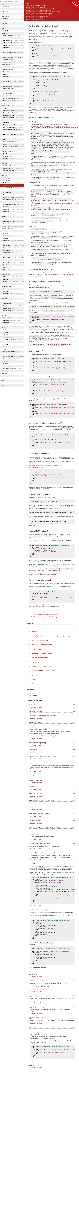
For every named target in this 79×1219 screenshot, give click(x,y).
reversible (34, 666)
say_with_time (39, 670)
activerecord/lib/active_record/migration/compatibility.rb (38, 10)
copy (62, 636)
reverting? (46, 666)
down (47, 640)
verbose (34, 679)
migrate (44, 653)
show (35, 707)
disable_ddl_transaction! (38, 640)
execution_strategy (46, 644)
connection (46, 636)
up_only (37, 675)
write (33, 683)
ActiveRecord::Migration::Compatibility (46, 614)
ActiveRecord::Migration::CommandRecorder (47, 619)
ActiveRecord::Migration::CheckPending (46, 617)
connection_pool (55, 636)
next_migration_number (41, 657)
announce (34, 631)
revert (40, 666)
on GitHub (39, 707)
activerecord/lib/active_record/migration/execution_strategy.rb (40, 14)
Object (45, 5)
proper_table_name (37, 662)
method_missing (36, 653)
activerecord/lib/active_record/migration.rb (35, 7)
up (32, 675)
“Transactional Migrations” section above (55, 736)
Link (74, 704)
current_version (69, 636)
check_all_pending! (37, 636)
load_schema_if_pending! (39, 649)
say (32, 670)
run (51, 666)
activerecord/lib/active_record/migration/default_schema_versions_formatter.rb (43, 11)
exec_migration (36, 644)
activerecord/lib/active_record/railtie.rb (34, 17)
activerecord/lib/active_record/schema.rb (35, 19)
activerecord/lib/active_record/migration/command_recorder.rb (40, 8)
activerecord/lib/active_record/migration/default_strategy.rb (39, 13)
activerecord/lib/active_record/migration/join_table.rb (37, 16)
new (33, 657)
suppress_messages (49, 670)
